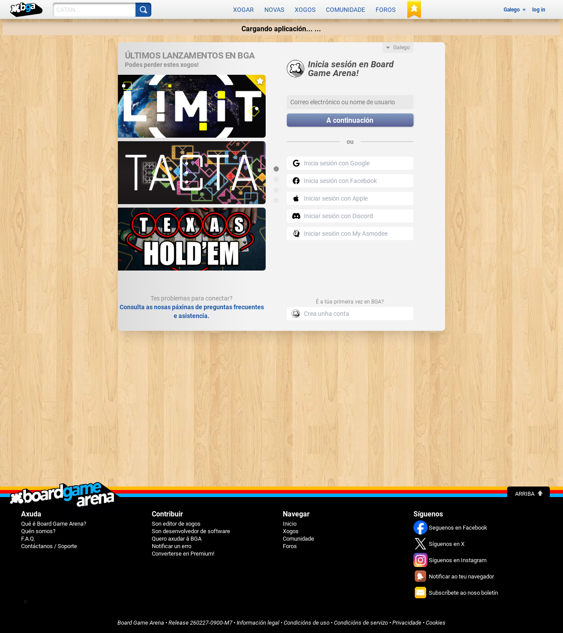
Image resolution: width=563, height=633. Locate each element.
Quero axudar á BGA (176, 538)
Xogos (305, 9)
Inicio (289, 523)
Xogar (243, 9)
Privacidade (406, 622)
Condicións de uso (306, 622)
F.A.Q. (28, 538)
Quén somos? (38, 531)
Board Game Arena (140, 622)
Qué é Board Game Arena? (53, 523)
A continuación (349, 120)
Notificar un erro (171, 546)
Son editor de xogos (176, 523)
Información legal (258, 622)
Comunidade (345, 9)
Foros (385, 9)
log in (538, 10)
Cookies (436, 622)
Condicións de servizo (361, 622)
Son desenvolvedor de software (191, 531)
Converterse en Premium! (183, 553)
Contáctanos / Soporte (49, 546)
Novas (274, 9)
